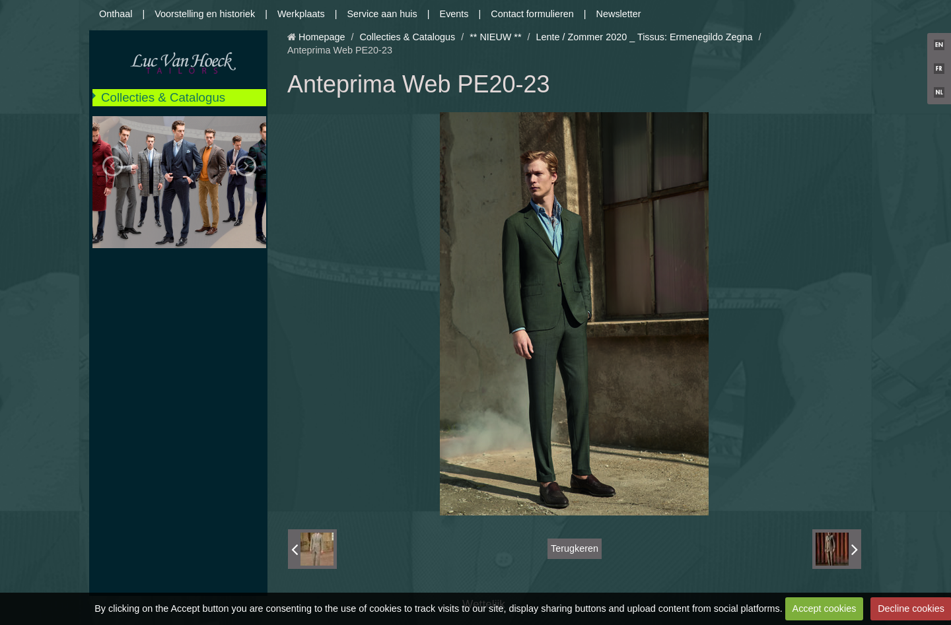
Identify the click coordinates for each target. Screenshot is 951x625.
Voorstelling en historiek (205, 14)
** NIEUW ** (495, 37)
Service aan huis (382, 14)
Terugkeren (574, 548)
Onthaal (115, 14)
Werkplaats (301, 14)
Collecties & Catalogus (163, 97)
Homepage (322, 37)
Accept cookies (824, 608)
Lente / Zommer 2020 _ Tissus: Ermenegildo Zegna (644, 37)
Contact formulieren (532, 14)
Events (454, 14)
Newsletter (618, 14)
